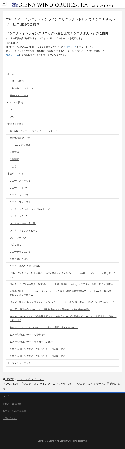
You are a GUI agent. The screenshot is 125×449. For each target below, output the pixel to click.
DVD (12, 117)
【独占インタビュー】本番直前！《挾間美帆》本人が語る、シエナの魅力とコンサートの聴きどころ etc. (63, 275)
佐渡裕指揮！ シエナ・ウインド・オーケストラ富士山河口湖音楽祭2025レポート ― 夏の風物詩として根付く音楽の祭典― (63, 293)
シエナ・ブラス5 (18, 216)
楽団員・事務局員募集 (14, 411)
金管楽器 (14, 159)
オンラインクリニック (19, 363)
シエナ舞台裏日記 (19, 259)
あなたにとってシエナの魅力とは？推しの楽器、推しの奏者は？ (44, 327)
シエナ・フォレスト (20, 202)
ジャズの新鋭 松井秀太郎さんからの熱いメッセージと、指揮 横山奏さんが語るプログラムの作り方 (62, 302)
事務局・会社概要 (12, 403)
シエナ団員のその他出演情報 (25, 266)
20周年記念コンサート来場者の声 (27, 334)
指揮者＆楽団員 (15, 124)
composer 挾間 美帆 (20, 145)
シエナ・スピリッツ (20, 180)
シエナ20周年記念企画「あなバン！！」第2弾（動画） (39, 349)
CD (11, 109)
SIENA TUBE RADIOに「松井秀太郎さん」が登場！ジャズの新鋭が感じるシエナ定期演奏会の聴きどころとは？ (63, 318)
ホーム (10, 74)
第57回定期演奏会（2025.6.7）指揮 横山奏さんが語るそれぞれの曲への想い (50, 309)
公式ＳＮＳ (15, 244)
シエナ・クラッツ (19, 187)
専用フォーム (70, 47)
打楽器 (13, 166)
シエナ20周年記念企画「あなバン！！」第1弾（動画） (39, 356)
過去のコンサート (19, 95)
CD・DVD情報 (15, 102)
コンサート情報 (15, 81)
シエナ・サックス (19, 195)
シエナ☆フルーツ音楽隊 (23, 223)
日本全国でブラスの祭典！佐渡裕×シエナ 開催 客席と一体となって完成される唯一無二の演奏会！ (62, 284)
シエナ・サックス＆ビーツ (24, 230)
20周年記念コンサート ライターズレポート (32, 341)
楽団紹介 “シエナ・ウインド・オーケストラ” (35, 131)
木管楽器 (14, 152)
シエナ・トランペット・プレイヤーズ (30, 209)
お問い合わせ (10, 418)
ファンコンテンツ (16, 237)
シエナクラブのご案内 (21, 251)
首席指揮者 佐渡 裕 (20, 138)
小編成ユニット (15, 173)
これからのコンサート (21, 88)
